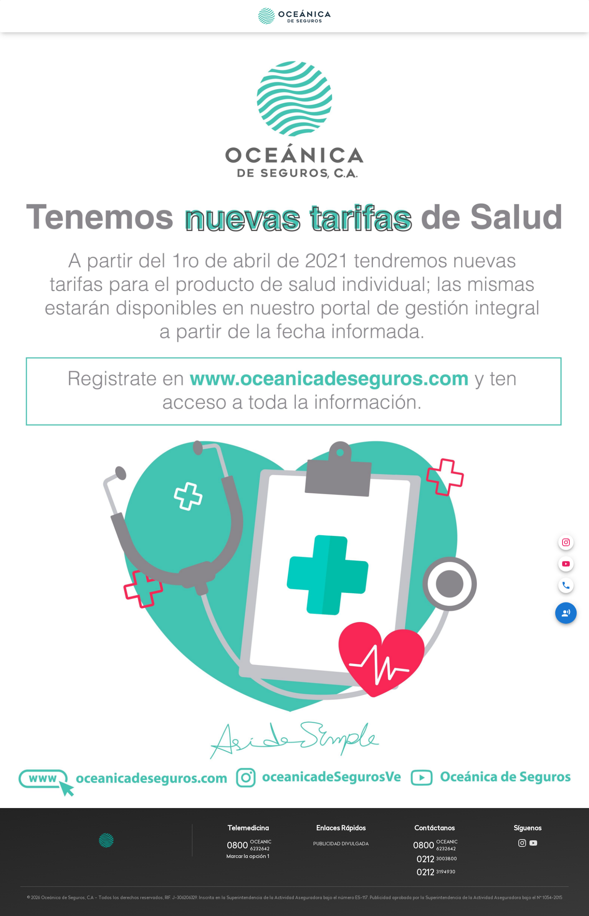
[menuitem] (566, 524)
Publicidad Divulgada (341, 843)
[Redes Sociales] (566, 552)
